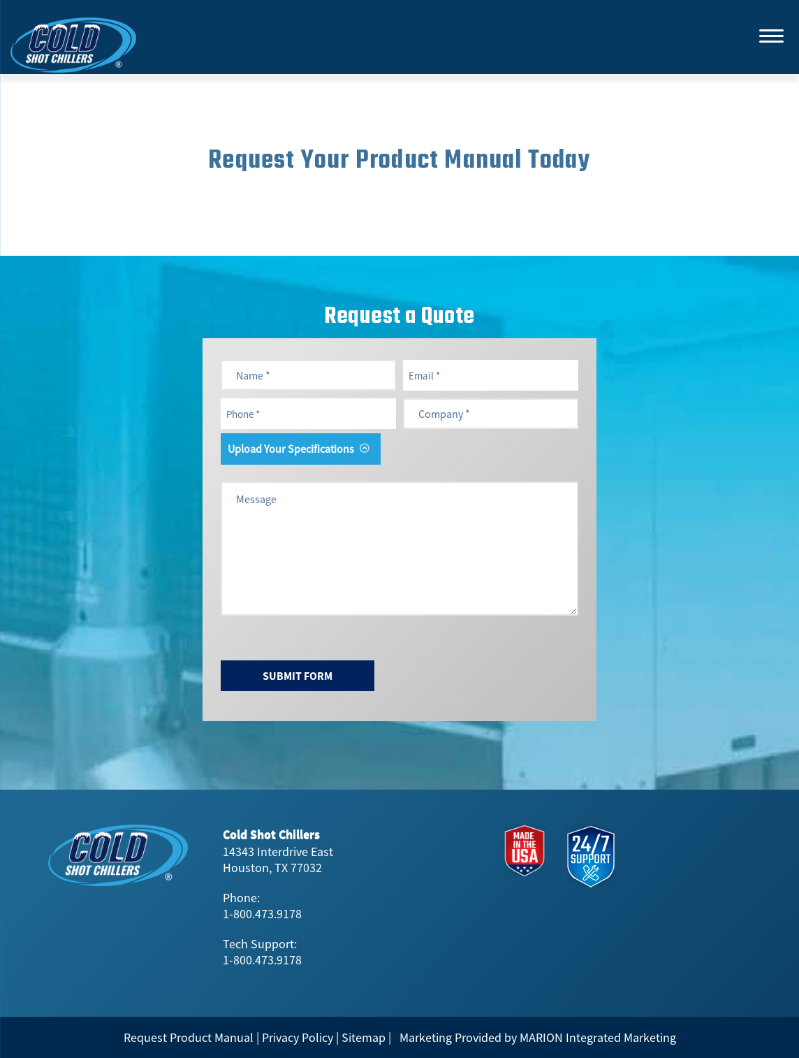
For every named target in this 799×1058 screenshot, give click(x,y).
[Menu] (771, 34)
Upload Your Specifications (291, 449)
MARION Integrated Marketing (598, 1037)
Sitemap (364, 1037)
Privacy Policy (297, 1037)
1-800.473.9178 (262, 914)
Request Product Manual (189, 1037)
